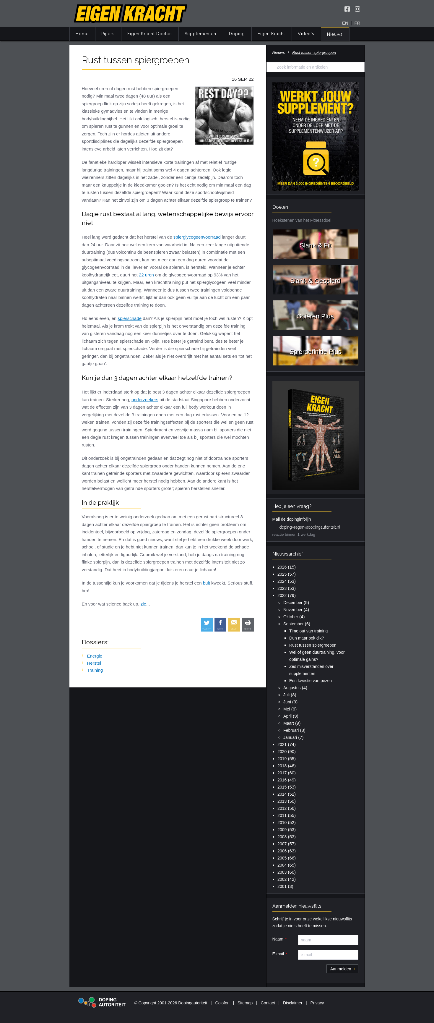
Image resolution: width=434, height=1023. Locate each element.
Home (82, 33)
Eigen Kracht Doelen (149, 33)
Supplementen (200, 33)
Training (95, 670)
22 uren (146, 274)
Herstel (94, 663)
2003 (282, 872)
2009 (282, 829)
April (287, 716)
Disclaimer (292, 1003)
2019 (282, 758)
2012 (282, 808)
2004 (282, 865)
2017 (282, 773)
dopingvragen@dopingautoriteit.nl (309, 527)
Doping (237, 33)
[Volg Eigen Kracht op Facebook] (347, 8)
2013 (282, 801)
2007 (282, 843)
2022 (282, 595)
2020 (282, 751)
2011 (282, 815)
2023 (282, 588)
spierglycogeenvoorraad (197, 236)
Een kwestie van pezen (310, 680)
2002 (282, 879)
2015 (282, 787)
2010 (282, 822)
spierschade (130, 318)
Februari (291, 730)
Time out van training (308, 631)
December (293, 602)
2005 (282, 858)
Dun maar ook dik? (306, 638)
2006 (282, 851)
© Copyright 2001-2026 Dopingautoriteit (170, 1003)
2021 (282, 744)
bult (206, 582)
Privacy (317, 1003)
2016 (282, 780)
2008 (282, 836)
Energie (95, 655)
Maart (288, 723)
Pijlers (108, 33)
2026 (282, 567)
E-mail (278, 953)
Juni (287, 702)
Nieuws (335, 34)
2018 (282, 765)
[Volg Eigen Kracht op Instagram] (357, 8)
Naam (277, 939)
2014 (282, 794)
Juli (286, 694)
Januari (290, 737)
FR (357, 22)
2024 (282, 581)
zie (143, 603)
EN (345, 22)
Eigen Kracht (271, 33)
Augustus (291, 687)
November (293, 609)
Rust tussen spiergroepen (313, 645)
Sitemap (245, 1003)
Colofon (222, 1003)
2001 (282, 886)
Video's (306, 33)
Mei (286, 709)
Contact (268, 1003)
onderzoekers (144, 399)
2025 (282, 574)
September (293, 623)
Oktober (290, 616)
